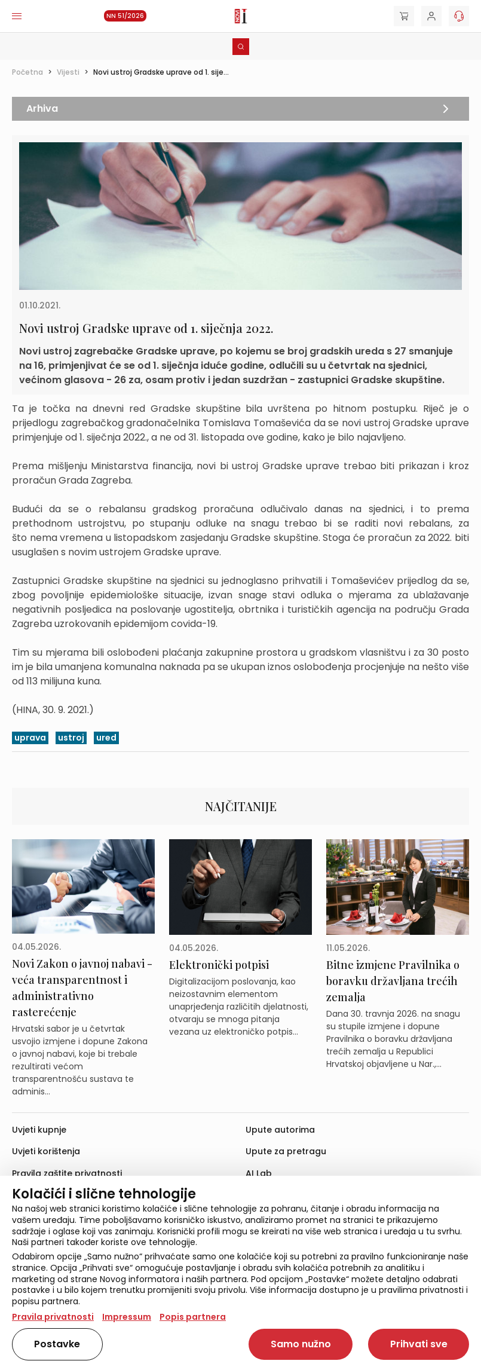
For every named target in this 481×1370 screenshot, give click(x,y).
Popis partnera (193, 1317)
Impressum (126, 1317)
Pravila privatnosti (53, 1317)
